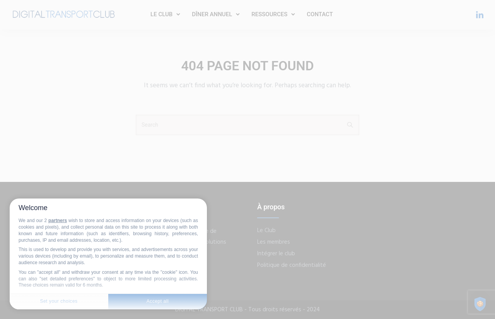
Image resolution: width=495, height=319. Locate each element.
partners (57, 220)
